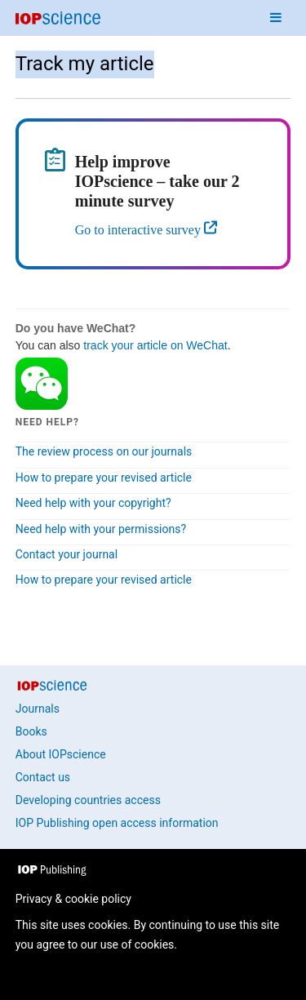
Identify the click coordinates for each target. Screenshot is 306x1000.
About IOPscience (61, 754)
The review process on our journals (104, 451)
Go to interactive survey (139, 230)
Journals (38, 708)
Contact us (43, 777)
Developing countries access (88, 800)
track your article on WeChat (155, 345)
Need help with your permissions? (101, 529)
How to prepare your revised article (104, 477)
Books (31, 731)
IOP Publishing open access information (117, 822)
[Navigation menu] (275, 18)
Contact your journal (67, 554)
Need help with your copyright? (93, 502)
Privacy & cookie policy (73, 898)
